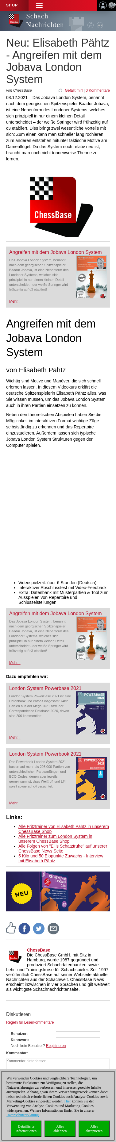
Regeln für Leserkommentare (30, 1022)
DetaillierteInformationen (26, 1128)
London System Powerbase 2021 (45, 688)
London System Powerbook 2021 (45, 754)
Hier (67, 1101)
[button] (39, 5)
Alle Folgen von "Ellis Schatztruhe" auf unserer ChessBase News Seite (62, 848)
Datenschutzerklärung (22, 1115)
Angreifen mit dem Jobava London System (55, 252)
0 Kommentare (98, 90)
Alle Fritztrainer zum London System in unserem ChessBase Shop (55, 839)
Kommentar (16, 1053)
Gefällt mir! (74, 90)
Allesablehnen (60, 1128)
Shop (12, 5)
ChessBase (38, 950)
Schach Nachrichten (45, 20)
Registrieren (56, 1046)
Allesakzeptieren (94, 1128)
